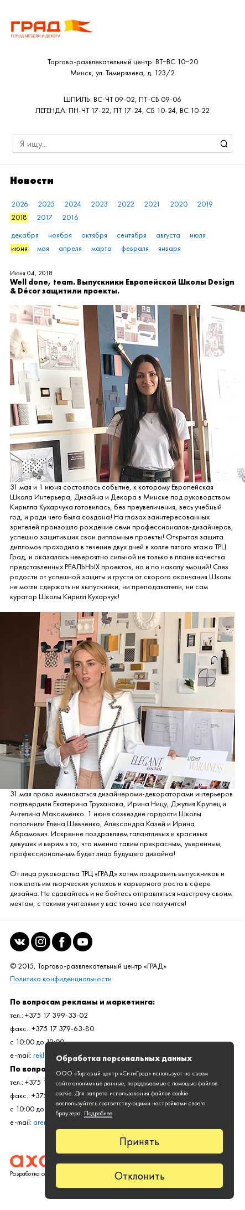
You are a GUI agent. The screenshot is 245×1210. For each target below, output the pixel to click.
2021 (152, 204)
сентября (132, 235)
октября (94, 235)
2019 (205, 204)
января (169, 248)
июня (19, 248)
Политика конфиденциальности (61, 979)
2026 (19, 204)
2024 (72, 204)
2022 (125, 204)
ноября (60, 235)
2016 (70, 217)
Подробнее (98, 1113)
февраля (135, 248)
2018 (19, 217)
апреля (70, 248)
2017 (45, 217)
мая (43, 248)
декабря (25, 235)
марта (101, 248)
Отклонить (139, 1175)
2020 (178, 204)
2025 (46, 204)
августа (168, 235)
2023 (99, 204)
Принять (139, 1141)
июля (198, 235)
